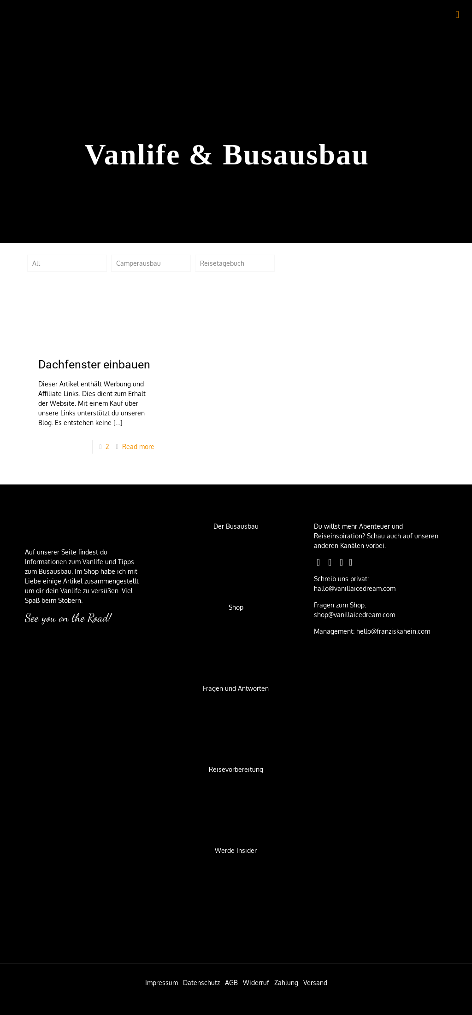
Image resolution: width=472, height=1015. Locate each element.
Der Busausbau (236, 526)
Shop (236, 607)
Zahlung (286, 982)
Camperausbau (138, 263)
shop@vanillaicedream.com (354, 614)
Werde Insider (236, 850)
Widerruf (256, 982)
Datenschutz (201, 982)
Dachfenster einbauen (94, 364)
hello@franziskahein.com (392, 631)
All (36, 263)
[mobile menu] (457, 14)
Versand (315, 982)
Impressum (161, 982)
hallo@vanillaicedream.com (354, 588)
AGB (231, 982)
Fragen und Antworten (236, 688)
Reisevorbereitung (236, 769)
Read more (138, 446)
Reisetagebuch (222, 263)
